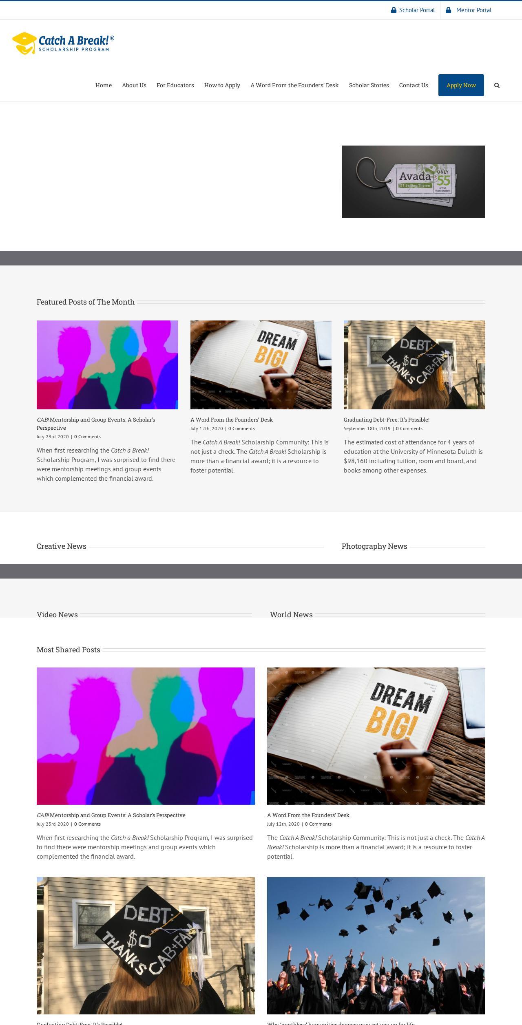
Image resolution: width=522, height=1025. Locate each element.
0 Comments (87, 436)
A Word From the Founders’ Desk (231, 419)
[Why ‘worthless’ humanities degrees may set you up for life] (376, 945)
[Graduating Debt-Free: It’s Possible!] (414, 364)
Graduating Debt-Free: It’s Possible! (386, 419)
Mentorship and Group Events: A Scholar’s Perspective (111, 815)
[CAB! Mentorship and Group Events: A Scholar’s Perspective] (107, 364)
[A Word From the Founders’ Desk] (261, 364)
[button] (497, 84)
